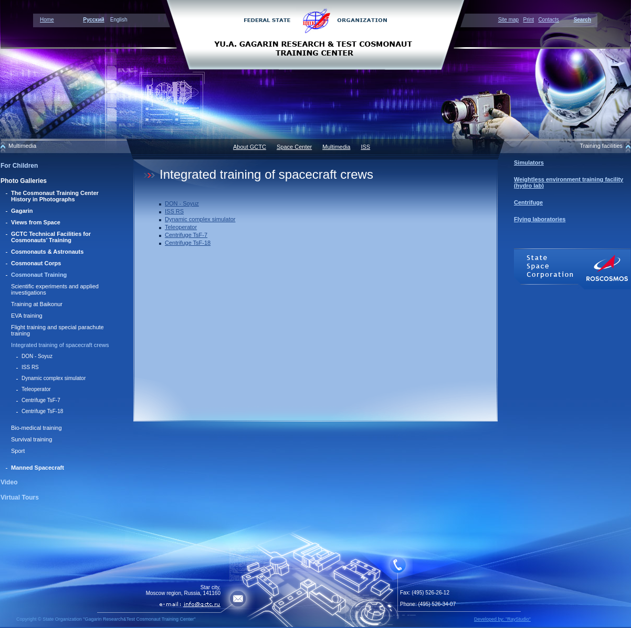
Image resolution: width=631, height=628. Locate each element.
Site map (508, 20)
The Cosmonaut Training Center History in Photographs (55, 196)
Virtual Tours (20, 497)
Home (47, 20)
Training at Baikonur (36, 304)
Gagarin (22, 211)
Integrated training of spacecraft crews (60, 345)
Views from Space (35, 222)
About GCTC (249, 147)
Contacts (548, 20)
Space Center (294, 147)
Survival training (31, 439)
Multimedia (336, 147)
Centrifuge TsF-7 (41, 400)
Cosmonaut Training (39, 275)
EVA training (27, 315)
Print (528, 20)
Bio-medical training (36, 428)
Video (9, 482)
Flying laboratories (539, 219)
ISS (365, 147)
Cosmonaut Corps (36, 263)
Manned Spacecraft (37, 467)
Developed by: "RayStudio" (502, 619)
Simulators (529, 162)
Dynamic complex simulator (54, 378)
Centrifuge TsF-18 (42, 411)
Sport (18, 451)
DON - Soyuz (37, 356)
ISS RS (30, 367)
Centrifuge (528, 202)
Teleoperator (36, 389)
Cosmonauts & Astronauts (47, 251)
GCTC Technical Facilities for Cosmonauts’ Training (51, 237)
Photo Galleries (24, 181)
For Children (19, 165)
